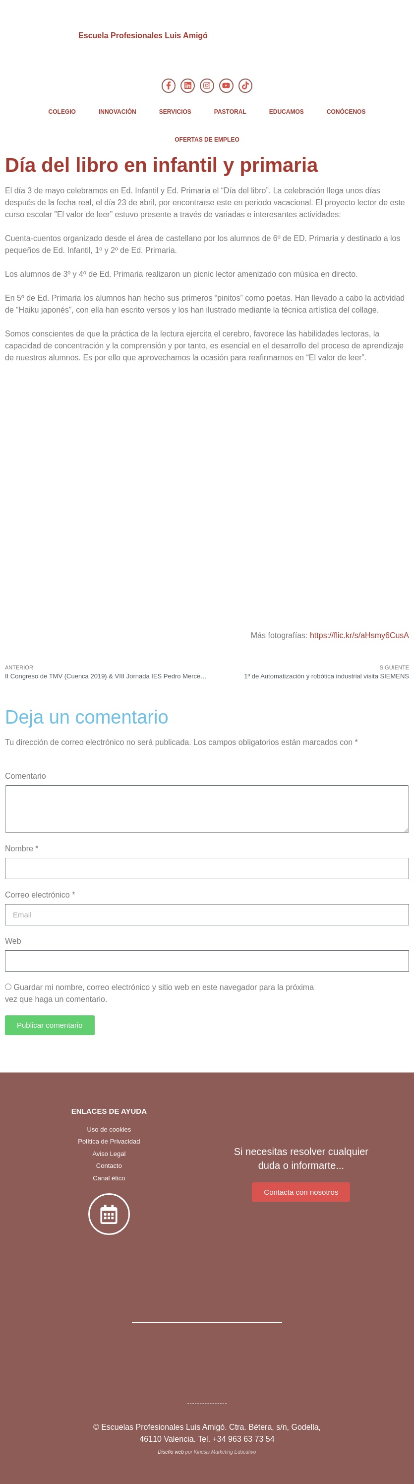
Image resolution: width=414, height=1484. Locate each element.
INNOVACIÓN (117, 111)
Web (13, 941)
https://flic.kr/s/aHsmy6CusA (359, 635)
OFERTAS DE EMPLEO (207, 139)
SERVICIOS (175, 111)
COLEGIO (62, 111)
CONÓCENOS (346, 111)
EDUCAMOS (286, 111)
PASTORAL (230, 111)
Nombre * (22, 848)
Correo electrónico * (40, 895)
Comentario (25, 776)
